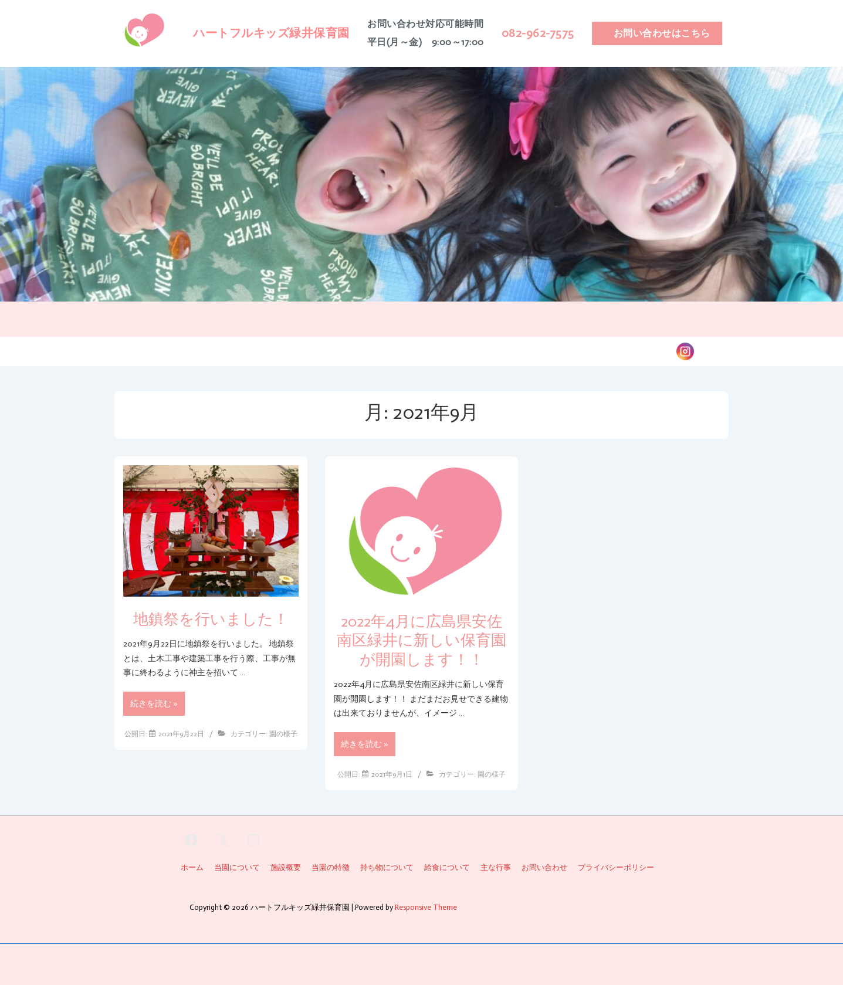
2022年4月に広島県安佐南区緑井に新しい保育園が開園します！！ (421, 640)
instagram (716, 350)
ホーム (120, 350)
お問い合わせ (632, 350)
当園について (179, 350)
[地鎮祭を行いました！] (181, 734)
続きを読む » (154, 705)
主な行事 (359, 350)
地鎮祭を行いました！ (211, 619)
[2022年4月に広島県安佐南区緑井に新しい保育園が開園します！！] (391, 774)
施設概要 (305, 350)
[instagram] (253, 840)
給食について (423, 350)
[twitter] (222, 840)
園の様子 (568, 350)
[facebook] (192, 840)
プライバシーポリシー (616, 867)
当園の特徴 (247, 350)
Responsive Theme (426, 907)
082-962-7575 (538, 33)
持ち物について (500, 350)
